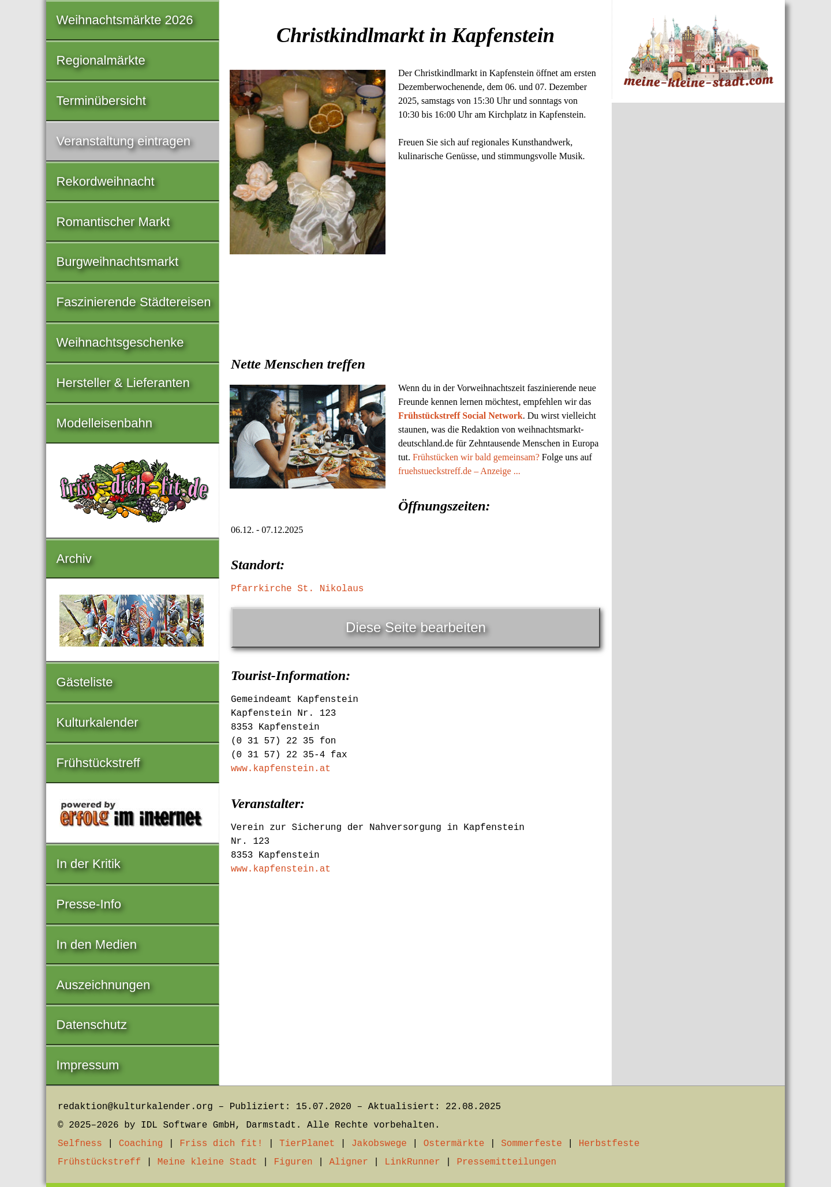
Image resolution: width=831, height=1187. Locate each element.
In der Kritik (89, 864)
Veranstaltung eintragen (123, 141)
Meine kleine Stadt (207, 1162)
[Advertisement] (415, 345)
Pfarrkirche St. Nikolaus (297, 589)
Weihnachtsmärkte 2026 (125, 20)
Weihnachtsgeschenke (120, 342)
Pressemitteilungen (506, 1162)
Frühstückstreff (98, 763)
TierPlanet (307, 1144)
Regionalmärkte (101, 60)
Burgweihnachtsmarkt (118, 261)
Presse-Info (89, 904)
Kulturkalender (97, 722)
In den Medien (97, 944)
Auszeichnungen (104, 985)
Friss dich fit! (221, 1144)
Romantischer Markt (113, 222)
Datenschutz (92, 1024)
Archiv (74, 558)
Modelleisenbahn (104, 423)
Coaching (141, 1144)
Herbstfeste (609, 1144)
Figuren (293, 1162)
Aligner (349, 1162)
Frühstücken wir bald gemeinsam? (476, 457)
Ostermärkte (454, 1144)
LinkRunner (412, 1162)
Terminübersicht (101, 100)
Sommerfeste (531, 1144)
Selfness (80, 1144)
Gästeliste (85, 682)
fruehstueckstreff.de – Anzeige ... (459, 471)
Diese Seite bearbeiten (416, 627)
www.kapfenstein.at (281, 769)
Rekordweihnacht (106, 181)
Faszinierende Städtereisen (134, 302)
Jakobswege (379, 1144)
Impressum (88, 1065)
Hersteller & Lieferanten (123, 382)
